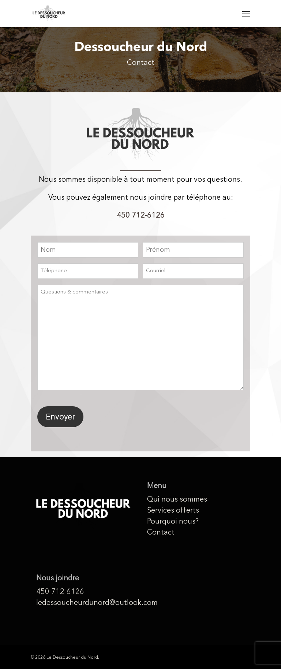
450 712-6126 (141, 215)
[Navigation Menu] (246, 13)
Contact (161, 532)
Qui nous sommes (177, 499)
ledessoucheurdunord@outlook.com (83, 603)
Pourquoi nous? (173, 521)
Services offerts (173, 510)
